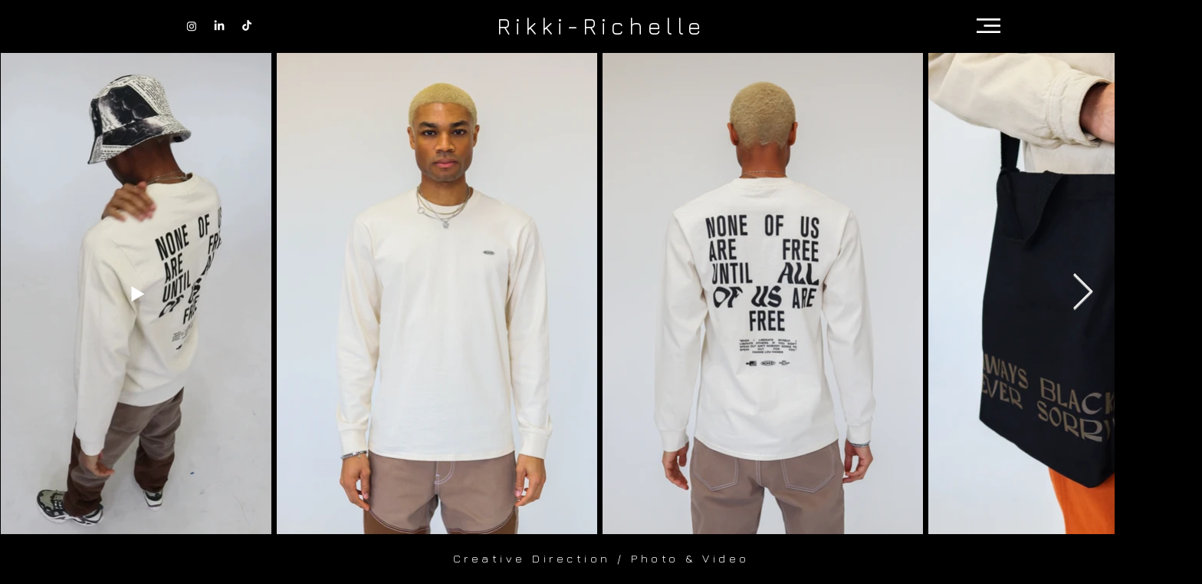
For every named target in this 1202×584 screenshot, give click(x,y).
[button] (988, 25)
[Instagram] (192, 26)
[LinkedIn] (219, 26)
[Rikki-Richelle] (601, 25)
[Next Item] (1082, 292)
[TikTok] (247, 26)
